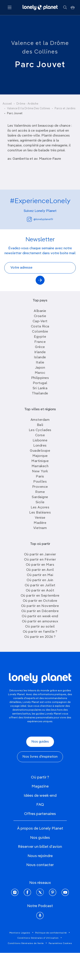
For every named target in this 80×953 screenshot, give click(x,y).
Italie (40, 362)
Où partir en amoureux (40, 621)
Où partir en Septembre (40, 595)
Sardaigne (40, 497)
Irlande (40, 352)
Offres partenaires (40, 814)
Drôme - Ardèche (27, 103)
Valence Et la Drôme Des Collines (28, 108)
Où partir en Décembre (40, 611)
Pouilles (40, 481)
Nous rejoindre (40, 856)
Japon (40, 367)
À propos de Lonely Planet (40, 828)
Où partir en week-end (40, 616)
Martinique (40, 461)
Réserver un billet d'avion (40, 847)
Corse (40, 435)
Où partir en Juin (40, 580)
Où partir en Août (40, 590)
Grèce (40, 347)
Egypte (40, 337)
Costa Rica (40, 326)
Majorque (40, 456)
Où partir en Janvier (40, 554)
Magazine (40, 786)
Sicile (40, 502)
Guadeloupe (40, 451)
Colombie (40, 331)
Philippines (40, 378)
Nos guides (40, 741)
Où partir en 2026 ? (40, 637)
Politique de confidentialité (51, 933)
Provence (40, 487)
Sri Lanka (40, 388)
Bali (40, 425)
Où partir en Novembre (40, 606)
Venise (40, 518)
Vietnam (40, 528)
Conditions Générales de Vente (26, 943)
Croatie (40, 316)
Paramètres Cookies (60, 943)
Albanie (40, 311)
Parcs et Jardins (65, 108)
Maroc (40, 373)
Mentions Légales (19, 933)
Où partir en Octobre (40, 601)
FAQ (40, 805)
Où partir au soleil (40, 626)
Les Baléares (40, 512)
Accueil (7, 103)
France (40, 342)
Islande (40, 357)
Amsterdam (40, 420)
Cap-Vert (40, 321)
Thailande (40, 393)
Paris (40, 476)
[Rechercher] (65, 7)
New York (40, 471)
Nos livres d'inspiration (40, 756)
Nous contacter (40, 865)
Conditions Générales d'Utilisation (38, 938)
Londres (40, 445)
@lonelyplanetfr (40, 219)
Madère (40, 523)
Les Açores (40, 507)
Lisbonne (40, 440)
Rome (40, 492)
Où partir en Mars (40, 565)
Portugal (40, 383)
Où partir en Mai (40, 575)
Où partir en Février (40, 559)
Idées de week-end (40, 796)
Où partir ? (40, 777)
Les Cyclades (40, 430)
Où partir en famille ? (40, 632)
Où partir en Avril (40, 570)
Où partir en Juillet (40, 585)
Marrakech (40, 466)
